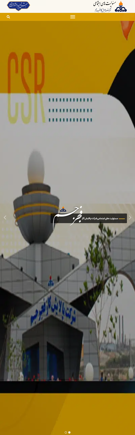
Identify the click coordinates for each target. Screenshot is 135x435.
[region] (67, 217)
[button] (5, 217)
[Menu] (72, 17)
